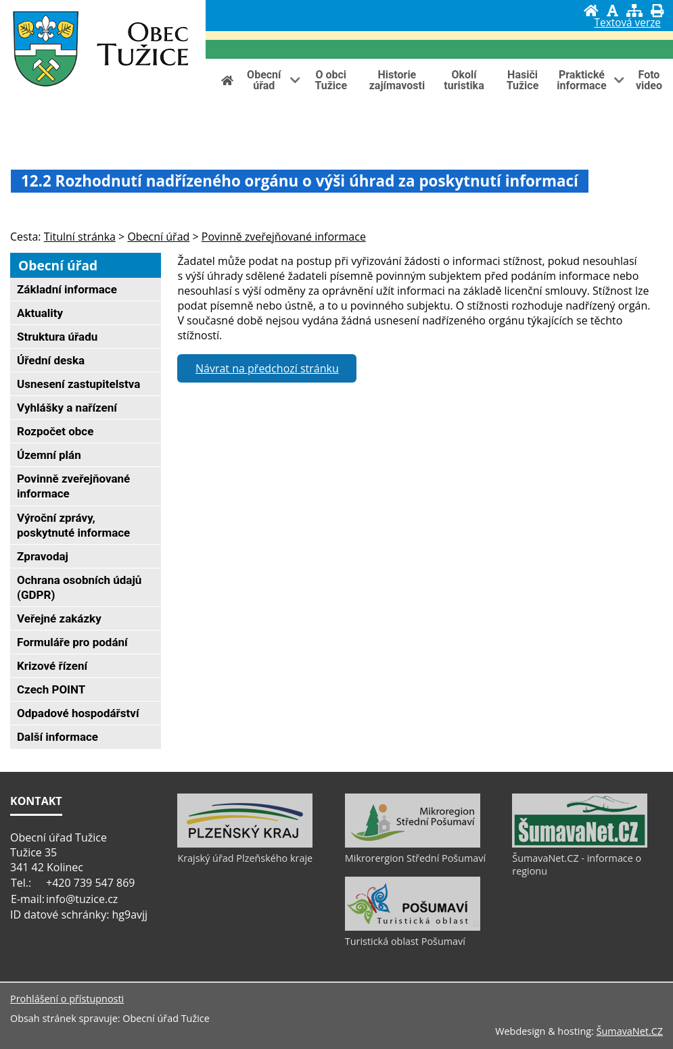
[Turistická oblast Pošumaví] (412, 927)
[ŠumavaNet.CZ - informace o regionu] (579, 844)
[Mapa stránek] (634, 10)
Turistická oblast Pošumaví (405, 941)
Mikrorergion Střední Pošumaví (415, 858)
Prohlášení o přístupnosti (67, 998)
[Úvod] (591, 10)
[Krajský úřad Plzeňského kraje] (244, 844)
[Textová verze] (628, 24)
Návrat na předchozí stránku (267, 368)
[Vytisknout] (657, 10)
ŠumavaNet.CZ (630, 1031)
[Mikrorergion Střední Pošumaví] (412, 844)
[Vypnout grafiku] (612, 10)
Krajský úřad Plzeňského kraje (244, 858)
